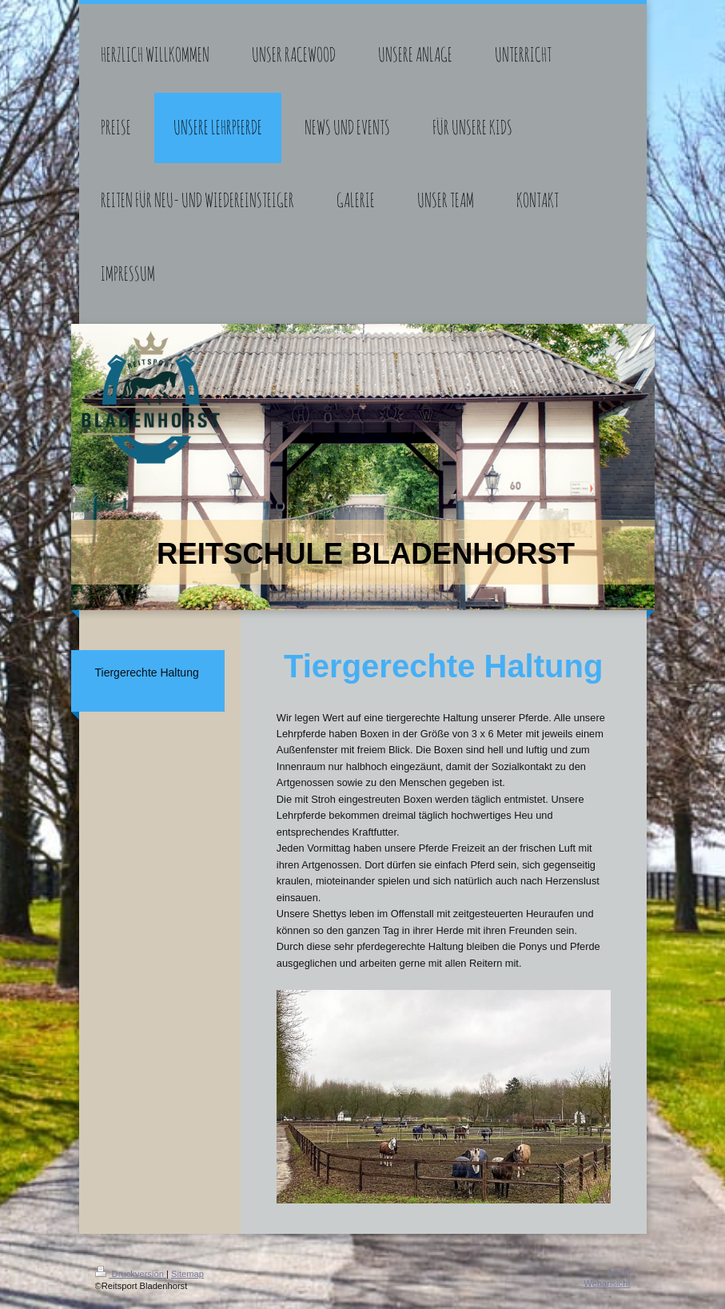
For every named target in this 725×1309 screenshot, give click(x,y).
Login (619, 1271)
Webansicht (607, 1283)
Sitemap (187, 1274)
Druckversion (131, 1274)
